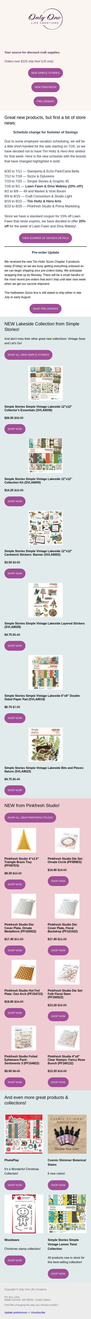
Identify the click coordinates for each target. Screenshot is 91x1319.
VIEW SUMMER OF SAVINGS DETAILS (45, 238)
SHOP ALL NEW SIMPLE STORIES (28, 354)
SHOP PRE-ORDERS (45, 308)
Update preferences (15, 1312)
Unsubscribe (38, 1312)
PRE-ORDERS (45, 101)
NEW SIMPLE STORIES (45, 72)
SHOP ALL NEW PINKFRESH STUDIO (30, 817)
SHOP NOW (15, 428)
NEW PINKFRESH (45, 87)
